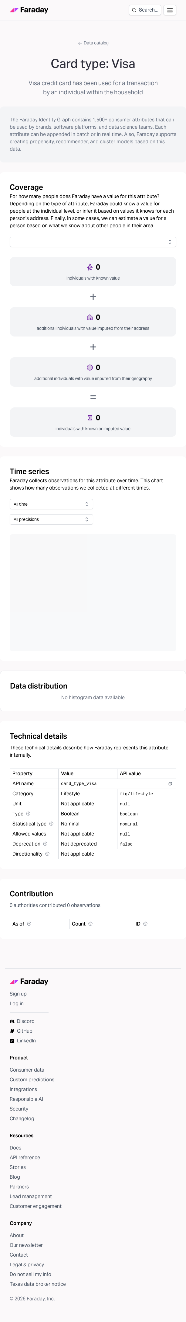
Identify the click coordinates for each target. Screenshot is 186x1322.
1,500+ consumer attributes (123, 120)
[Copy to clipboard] (170, 783)
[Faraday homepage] (29, 10)
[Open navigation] (170, 10)
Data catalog (93, 43)
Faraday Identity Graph (45, 120)
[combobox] (93, 242)
